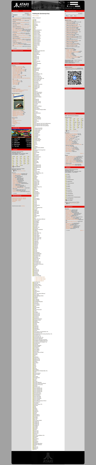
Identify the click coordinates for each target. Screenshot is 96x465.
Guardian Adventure (37, 382)
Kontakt (13, 125)
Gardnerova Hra (36, 95)
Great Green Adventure (38, 338)
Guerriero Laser (36, 386)
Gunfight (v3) (36, 423)
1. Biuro (67, 174)
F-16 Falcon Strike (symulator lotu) (72, 44)
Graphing (35, 321)
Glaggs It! (35, 185)
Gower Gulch (36, 294)
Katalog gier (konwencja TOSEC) (18, 168)
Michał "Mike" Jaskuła (70, 137)
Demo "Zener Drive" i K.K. (17, 29)
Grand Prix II (36, 317)
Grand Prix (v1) (36, 313)
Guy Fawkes (36, 438)
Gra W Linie (35, 302)
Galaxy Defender (36, 61)
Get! (34, 145)
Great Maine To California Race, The (40, 340)
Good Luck (35, 283)
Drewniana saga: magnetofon (18, 44)
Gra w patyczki (36, 305)
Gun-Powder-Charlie (37, 420)
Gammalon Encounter (37, 84)
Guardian (35, 381)
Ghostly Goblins (36, 169)
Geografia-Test (36, 132)
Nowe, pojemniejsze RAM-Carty (71, 156)
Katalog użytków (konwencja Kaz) (71, 169)
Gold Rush (35, 228)
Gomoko (35, 268)
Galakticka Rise (36, 51)
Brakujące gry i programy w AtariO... (72, 31)
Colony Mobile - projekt (16, 200)
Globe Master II (36, 193)
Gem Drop (35, 111)
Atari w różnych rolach (70, 225)
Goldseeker (35, 247)
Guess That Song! (37, 396)
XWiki (14, 119)
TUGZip (24, 170)
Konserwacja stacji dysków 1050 (18, 70)
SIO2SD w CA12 (69, 212)
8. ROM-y (67, 186)
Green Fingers (36, 348)
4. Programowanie (69, 179)
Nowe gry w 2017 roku (17, 73)
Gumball (35, 408)
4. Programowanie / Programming (72, 52)
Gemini (35, 115)
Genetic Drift (36, 121)
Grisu (34, 363)
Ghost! (34, 163)
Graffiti (34, 310)
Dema (75, 15)
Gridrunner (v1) (36, 359)
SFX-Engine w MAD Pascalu (18, 66)
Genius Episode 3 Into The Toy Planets (41, 125)
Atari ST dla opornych (16, 80)
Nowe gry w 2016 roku (17, 76)
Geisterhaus (36, 107)
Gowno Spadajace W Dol (38, 295)
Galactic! (35, 46)
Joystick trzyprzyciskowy (70, 218)
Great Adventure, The (37, 332)
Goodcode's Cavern (37, 285)
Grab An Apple (36, 307)
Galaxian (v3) (36, 58)
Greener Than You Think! (38, 352)
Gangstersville (36, 87)
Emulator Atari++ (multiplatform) (18, 90)
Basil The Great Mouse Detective (18, 187)
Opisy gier (14, 172)
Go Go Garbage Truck (37, 207)
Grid (34, 355)
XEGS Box (68, 224)
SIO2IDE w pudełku (69, 226)
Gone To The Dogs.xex (39, 280)
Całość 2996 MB (16, 166)
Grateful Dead (36, 322)
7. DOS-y (67, 184)
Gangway (35, 88)
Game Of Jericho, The (37, 73)
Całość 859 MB (68, 200)
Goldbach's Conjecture (38, 229)
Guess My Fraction (37, 393)
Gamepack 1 (36, 81)
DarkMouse (68, 228)
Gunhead (35, 428)
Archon (14, 185)
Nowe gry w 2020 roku (17, 71)
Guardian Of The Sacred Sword (39, 383)
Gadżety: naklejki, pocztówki (71, 160)
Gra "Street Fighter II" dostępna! (18, 24)
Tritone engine (15, 82)
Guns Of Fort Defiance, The (38, 435)
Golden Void (36, 239)
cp (82, 118)
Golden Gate (36, 234)
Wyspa (14, 184)
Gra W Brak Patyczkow (38, 301)
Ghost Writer (36, 162)
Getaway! (35, 146)
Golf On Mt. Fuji (36, 258)
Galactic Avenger (36, 32)
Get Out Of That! (36, 140)
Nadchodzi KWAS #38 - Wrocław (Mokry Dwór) (21, 37)
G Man (34, 19)
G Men (34, 20)
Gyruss (35, 449)
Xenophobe (15, 179)
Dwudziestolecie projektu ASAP (18, 20)
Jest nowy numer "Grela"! (17, 46)
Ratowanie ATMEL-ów (70, 213)
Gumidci (35, 412)
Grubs (34, 371)
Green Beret (35, 347)
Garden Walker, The (37, 93)
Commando (15, 178)
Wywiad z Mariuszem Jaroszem (71, 133)
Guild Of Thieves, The (37, 404)
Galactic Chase (36, 33)
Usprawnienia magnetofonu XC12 (19, 69)
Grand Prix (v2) (36, 314)
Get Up (34, 141)
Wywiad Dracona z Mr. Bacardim (71, 134)
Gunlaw (35, 429)
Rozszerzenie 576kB (69, 223)
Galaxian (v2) (36, 57)
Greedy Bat (35, 344)
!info (74, 122)
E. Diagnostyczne (69, 195)
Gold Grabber (36, 222)
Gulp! (34, 406)
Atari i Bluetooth (68, 209)
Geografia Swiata (36, 130)
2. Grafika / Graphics (69, 50)
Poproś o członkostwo (77, 8)
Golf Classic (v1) (36, 254)
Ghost (34, 153)
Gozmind (35, 298)
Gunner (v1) (35, 430)
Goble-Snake (36, 213)
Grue (34, 375)
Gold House (35, 223)
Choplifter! (14, 176)
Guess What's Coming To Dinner (39, 400)
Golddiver (35, 230)
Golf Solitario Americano (38, 264)
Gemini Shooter (36, 116)
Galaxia (35, 55)
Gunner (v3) (35, 433)
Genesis (35, 119)
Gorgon (35, 290)
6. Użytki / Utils (68, 53)
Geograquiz (35, 136)
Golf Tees (35, 265)
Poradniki (14, 65)
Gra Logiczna (36, 299)
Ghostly (35, 168)
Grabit (34, 308)
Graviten (35, 324)
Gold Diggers (36, 221)
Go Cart (35, 204)
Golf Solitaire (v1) (37, 261)
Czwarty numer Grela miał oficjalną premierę (21, 22)
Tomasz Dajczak (69, 135)
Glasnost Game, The (37, 186)
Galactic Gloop (36, 42)
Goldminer (35, 245)
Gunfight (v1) (36, 421)
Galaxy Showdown (37, 63)
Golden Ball (35, 231)
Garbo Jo (35, 91)
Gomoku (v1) (36, 269)
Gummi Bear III (36, 415)
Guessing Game (36, 401)
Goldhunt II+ (36, 243)
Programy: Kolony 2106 (70, 158)
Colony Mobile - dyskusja (16, 199)
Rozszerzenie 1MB (69, 217)
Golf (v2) (35, 251)
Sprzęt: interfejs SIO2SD (70, 165)
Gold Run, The (36, 227)
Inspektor (14, 190)
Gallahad (35, 64)
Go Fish (35, 206)
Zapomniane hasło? (68, 8)
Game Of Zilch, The (37, 79)
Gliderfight (35, 189)
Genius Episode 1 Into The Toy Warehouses (42, 123)
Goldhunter (35, 244)
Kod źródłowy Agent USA (70, 33)
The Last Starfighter (16, 186)
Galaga (35, 48)
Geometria (35, 137)
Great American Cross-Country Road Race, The (42, 333)
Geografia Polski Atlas (37, 128)
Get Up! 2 (35, 144)
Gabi (34, 26)
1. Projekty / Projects (69, 49)
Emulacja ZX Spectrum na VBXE (18, 75)
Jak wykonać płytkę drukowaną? (71, 221)
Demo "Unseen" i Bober (17, 30)
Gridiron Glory (36, 358)
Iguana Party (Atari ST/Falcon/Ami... (72, 24)
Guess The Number (37, 398)
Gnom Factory (36, 198)
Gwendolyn (35, 441)
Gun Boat (35, 416)
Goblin (34, 214)
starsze (29, 86)
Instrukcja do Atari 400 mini (70, 45)
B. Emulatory (68, 190)
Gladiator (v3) (36, 184)
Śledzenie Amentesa (69, 142)
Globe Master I (36, 192)
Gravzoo (35, 330)
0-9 (13, 156)
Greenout (35, 353)
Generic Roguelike (37, 118)
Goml (34, 267)
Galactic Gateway (37, 41)
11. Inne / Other (68, 58)
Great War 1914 (36, 343)
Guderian (35, 385)
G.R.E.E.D (35, 24)
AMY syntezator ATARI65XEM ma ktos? (73, 26)
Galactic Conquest (37, 35)
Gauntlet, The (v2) (37, 102)
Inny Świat (14, 189)
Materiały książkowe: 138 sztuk (18, 112)
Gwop (34, 445)
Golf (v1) (35, 250)
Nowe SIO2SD (68, 211)
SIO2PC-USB (68, 210)
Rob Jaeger (68, 146)
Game (34, 71)
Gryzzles (35, 378)
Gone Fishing (36, 274)
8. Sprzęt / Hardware (69, 55)
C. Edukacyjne (68, 191)
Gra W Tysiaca (36, 303)
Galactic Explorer (37, 40)
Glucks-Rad (35, 196)
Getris (34, 148)
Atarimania (14, 121)
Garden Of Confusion (37, 92)
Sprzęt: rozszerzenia (69, 159)
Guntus (35, 437)
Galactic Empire (36, 39)
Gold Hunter (36, 224)
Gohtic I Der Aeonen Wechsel (39, 219)
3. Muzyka (67, 177)
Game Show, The (36, 80)
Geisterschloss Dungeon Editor (39, 109)
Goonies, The (36, 286)
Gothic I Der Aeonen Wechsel (39, 293)
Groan (34, 366)
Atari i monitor (15, 84)
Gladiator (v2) (36, 183)
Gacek (34, 27)
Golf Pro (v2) (36, 260)
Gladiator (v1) (36, 182)
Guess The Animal (37, 397)
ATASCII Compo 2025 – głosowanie (19, 40)
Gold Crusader (36, 220)
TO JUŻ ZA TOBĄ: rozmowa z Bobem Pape (73, 144)
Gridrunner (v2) (36, 360)
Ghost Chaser (36, 154)
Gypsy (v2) (35, 448)
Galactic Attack (36, 31)
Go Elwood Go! (36, 205)
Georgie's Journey (37, 139)
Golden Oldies (36, 236)
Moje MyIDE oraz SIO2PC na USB (72, 219)
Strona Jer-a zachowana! (17, 39)
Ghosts (35, 170)
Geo (34, 126)
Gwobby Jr (35, 442)
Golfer (34, 266)
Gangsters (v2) (36, 86)
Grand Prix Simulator (16, 191)
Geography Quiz (36, 134)
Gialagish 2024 (36, 171)
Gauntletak (35, 103)
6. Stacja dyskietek (69, 183)
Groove (35, 368)
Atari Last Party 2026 (69, 35)
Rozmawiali (67, 132)
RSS (28, 14)
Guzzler (35, 439)
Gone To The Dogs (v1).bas (40, 278)
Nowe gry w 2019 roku (17, 72)
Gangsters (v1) (36, 85)
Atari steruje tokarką (69, 227)
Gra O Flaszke (36, 300)
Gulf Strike (35, 405)
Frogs (14, 175)
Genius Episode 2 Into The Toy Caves (40, 124)
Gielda (34, 175)
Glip (34, 190)
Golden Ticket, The (37, 238)
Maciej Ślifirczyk (68, 148)
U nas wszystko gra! (69, 22)
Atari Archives (15, 122)
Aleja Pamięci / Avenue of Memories (72, 40)
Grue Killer (35, 376)
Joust (14, 177)
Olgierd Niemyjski (69, 151)
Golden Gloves (36, 235)
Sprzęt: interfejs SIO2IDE (70, 164)
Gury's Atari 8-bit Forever (17, 120)
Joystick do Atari (69, 215)
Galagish (35, 49)
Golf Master (35, 257)
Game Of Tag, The (37, 76)
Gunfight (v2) (36, 422)
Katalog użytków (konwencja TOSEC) (72, 202)
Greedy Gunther (36, 346)
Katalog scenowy (68, 117)
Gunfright (35, 427)
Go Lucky (35, 208)
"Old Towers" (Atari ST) (17, 173)
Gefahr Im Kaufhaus (37, 106)
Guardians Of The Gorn (38, 384)
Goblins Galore (36, 215)
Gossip (35, 292)
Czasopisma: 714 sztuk (17, 110)
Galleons (35, 65)
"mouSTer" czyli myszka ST (71, 157)
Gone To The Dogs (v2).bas (40, 279)
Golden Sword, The (37, 237)
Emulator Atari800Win (16, 89)
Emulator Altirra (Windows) (17, 91)
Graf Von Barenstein (37, 309)
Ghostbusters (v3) (37, 167)
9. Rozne (67, 188)
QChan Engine (15, 83)
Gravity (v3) (35, 328)
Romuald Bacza (68, 141)
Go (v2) (35, 201)
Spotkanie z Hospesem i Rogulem (19, 33)
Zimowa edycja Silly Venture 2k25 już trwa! (20, 35)
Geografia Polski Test (37, 129)
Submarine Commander (17, 174)
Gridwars (35, 361)
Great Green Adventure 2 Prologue (40, 339)
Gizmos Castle (36, 181)
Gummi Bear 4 (36, 414)
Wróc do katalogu (36, 15)
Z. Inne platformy (69, 198)
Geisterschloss (36, 108)
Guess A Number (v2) (37, 389)
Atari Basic (68, 38)
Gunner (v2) (35, 431)
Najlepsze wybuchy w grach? (71, 28)
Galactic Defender (37, 38)
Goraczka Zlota (36, 287)
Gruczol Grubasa (36, 373)
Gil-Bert (35, 178)
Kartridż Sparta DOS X (17, 68)
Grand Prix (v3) (36, 315)
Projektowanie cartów (69, 214)
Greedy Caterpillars (37, 345)
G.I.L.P (34, 23)
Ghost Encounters (37, 156)
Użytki (71, 15)
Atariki (14, 118)
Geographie (35, 133)
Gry (67, 15)
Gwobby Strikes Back (37, 443)
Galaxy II (35, 62)
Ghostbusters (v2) (37, 166)
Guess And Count (37, 392)
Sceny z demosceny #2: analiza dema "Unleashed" (22, 41)
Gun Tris (35, 419)
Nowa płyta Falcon (69, 42)
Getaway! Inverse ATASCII (38, 147)
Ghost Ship (35, 161)
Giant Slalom (36, 174)
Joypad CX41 (15, 43)
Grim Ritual (35, 362)
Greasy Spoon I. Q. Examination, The (40, 331)
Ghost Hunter (36, 159)
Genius (35, 122)
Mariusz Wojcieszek (69, 140)
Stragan (66, 155)
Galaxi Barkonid (36, 54)
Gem (34, 110)
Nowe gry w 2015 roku (17, 77)
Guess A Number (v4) (37, 391)
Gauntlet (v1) (36, 99)
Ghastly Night (36, 152)
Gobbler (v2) (36, 212)
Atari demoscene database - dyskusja (19, 198)
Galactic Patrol (36, 43)
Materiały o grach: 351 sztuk (18, 114)
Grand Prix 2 (36, 316)
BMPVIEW (14, 79)
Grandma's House (37, 320)
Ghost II (35, 160)
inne (21, 165)
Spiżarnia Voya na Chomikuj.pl (18, 115)
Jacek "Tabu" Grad (69, 147)
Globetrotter (36, 194)
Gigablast (35, 176)
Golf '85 (35, 249)
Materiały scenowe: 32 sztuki (18, 111)
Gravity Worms (36, 329)
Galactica (35, 47)
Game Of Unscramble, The (38, 78)
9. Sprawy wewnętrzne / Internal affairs (73, 56)
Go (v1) (35, 200)
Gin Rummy (35, 179)
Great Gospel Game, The (38, 337)
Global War (35, 191)
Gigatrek (35, 177)
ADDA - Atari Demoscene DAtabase (72, 115)
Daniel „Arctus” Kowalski (70, 139)
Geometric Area (36, 138)
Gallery (35, 66)
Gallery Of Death (36, 68)
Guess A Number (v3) (37, 390)
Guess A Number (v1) (37, 388)
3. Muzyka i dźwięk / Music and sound (72, 51)
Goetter (35, 216)
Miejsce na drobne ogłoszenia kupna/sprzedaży (74, 162)
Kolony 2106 (15, 181)
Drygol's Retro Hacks (16, 123)
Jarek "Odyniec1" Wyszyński (71, 149)
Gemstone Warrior (37, 117)
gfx (82, 120)
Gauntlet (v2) (36, 100)
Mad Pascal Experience (70, 21)
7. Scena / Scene (69, 54)
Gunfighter (35, 426)
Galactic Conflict (36, 34)
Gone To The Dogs (37, 275)
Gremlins (35, 354)
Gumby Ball (35, 411)
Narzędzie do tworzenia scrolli (18, 67)
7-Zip (21, 170)
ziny (74, 129)
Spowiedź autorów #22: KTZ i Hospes (19, 31)
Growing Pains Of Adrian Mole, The (40, 370)
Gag (34, 28)
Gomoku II (35, 272)
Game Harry (35, 72)
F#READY (67, 138)
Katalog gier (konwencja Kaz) (17, 151)
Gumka (35, 413)
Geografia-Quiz (36, 131)
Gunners (35, 434)
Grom (34, 367)
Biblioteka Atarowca (16, 93)
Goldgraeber (36, 242)
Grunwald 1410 (36, 377)
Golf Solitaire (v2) (37, 262)
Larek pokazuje (15, 74)
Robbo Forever (15, 180)
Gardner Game (36, 94)
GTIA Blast (35, 25)
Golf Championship (37, 253)
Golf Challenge (36, 252)
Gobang (35, 209)
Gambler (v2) (36, 70)
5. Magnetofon (68, 181)
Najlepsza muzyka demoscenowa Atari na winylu (21, 18)
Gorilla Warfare (36, 291)
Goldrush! (35, 246)
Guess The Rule (36, 399)
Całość (15, 170)
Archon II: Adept (16, 182)
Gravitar (35, 323)
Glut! (34, 197)
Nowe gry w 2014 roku (17, 81)
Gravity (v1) (35, 325)
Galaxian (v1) (36, 56)
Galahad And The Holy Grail (39, 50)
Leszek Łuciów (68, 143)
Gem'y (34, 114)
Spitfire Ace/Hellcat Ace (17, 183)
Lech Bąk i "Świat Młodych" (71, 136)
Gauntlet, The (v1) (37, 101)
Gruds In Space (36, 374)
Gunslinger (35, 436)
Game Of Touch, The (37, 77)
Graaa (34, 306)
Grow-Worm (35, 369)
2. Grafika (67, 176)
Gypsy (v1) (35, 446)
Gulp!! (34, 407)
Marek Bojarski (68, 150)
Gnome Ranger (36, 199)
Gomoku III (35, 273)
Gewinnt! (35, 151)
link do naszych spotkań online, (71, 68)
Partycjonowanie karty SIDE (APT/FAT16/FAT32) (21, 78)
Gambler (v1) (36, 69)
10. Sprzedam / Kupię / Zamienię (71, 57)
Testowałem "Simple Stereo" (71, 216)
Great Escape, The (37, 336)
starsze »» (29, 48)
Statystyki (14, 201)
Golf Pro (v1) (36, 259)
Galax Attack (36, 53)
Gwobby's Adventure (37, 444)
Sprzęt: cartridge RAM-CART (71, 161)
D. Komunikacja (69, 193)
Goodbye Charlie (36, 284)
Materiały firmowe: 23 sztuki (18, 113)
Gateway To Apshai (37, 96)
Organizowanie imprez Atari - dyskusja (19, 197)
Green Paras (36, 351)
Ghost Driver (36, 155)
